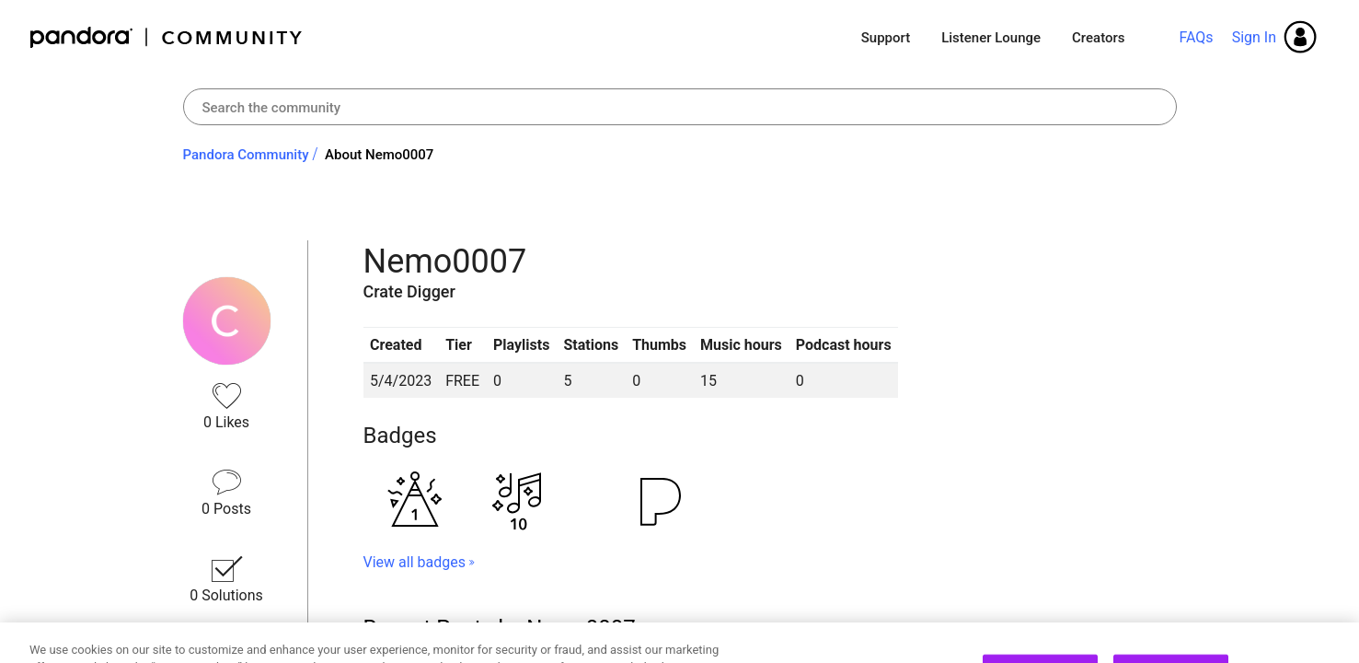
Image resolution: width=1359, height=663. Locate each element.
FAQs (1196, 37)
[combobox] (680, 106)
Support (885, 37)
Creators (1098, 37)
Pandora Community (167, 37)
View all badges (414, 562)
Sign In (1254, 37)
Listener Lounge (991, 37)
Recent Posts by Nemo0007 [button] (499, 628)
